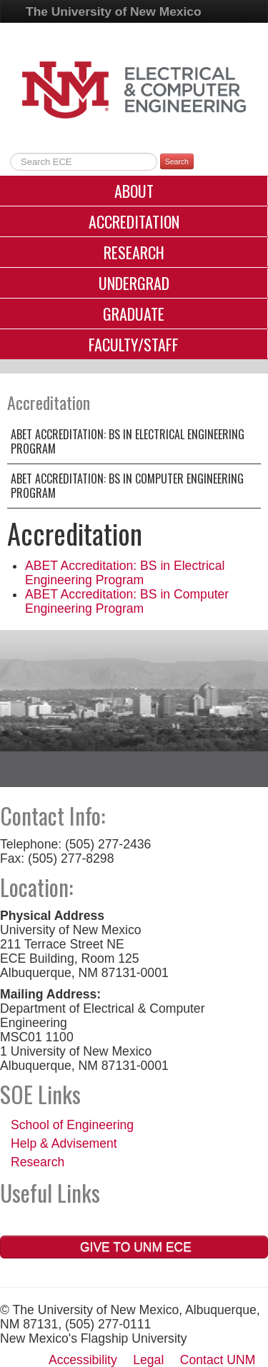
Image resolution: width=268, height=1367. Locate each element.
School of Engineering (72, 1125)
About (134, 190)
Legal (148, 1360)
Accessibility (83, 1360)
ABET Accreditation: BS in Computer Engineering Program (127, 485)
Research (134, 252)
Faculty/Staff (134, 344)
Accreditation (134, 221)
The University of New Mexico (114, 11)
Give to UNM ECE (134, 1247)
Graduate (133, 313)
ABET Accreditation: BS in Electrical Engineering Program (127, 441)
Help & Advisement (64, 1143)
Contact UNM (218, 1360)
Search (177, 161)
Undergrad (134, 282)
